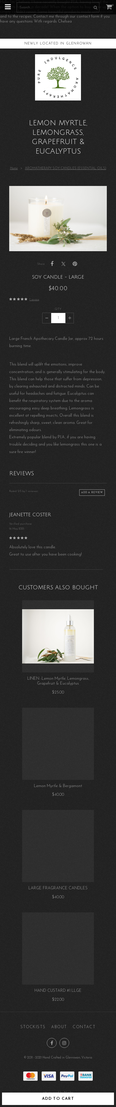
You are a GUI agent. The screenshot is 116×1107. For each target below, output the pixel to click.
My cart (113, 5)
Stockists (33, 1027)
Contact (84, 1027)
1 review (34, 299)
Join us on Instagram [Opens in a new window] (64, 1043)
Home (14, 168)
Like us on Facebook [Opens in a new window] (52, 1043)
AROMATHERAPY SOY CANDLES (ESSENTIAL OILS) (65, 168)
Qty (58, 309)
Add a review (92, 492)
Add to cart (58, 1099)
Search (94, 7)
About (59, 1027)
